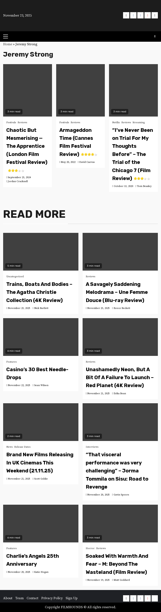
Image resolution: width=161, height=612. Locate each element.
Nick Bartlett (41, 308)
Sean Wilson (41, 385)
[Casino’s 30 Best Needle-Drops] (40, 337)
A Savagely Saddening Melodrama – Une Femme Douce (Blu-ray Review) (117, 292)
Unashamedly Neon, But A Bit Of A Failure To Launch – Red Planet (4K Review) (120, 378)
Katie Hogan (41, 572)
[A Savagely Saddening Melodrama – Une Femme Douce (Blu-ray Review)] (120, 252)
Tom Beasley (144, 186)
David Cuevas (87, 162)
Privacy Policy (52, 598)
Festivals (11, 122)
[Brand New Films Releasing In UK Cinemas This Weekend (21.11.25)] (40, 422)
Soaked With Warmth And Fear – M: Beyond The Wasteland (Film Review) (117, 564)
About (7, 598)
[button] (80, 14)
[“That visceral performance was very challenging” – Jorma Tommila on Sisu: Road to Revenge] (120, 422)
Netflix (116, 122)
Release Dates (22, 447)
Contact (32, 598)
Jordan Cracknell (18, 181)
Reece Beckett (122, 308)
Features (11, 361)
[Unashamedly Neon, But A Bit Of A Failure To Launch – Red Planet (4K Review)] (120, 337)
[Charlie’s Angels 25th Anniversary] (40, 523)
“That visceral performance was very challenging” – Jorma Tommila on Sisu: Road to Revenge (117, 471)
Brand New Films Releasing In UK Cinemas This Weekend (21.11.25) (39, 463)
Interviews (92, 447)
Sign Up (72, 598)
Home (7, 44)
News (9, 447)
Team (19, 598)
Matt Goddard (122, 580)
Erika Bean (120, 393)
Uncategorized (15, 276)
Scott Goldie (41, 478)
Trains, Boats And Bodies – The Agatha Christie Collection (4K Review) (39, 292)
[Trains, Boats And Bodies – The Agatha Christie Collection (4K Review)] (40, 252)
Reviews (22, 122)
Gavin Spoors (121, 494)
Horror (90, 548)
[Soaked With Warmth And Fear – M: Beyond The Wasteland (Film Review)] (120, 523)
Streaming (138, 122)
